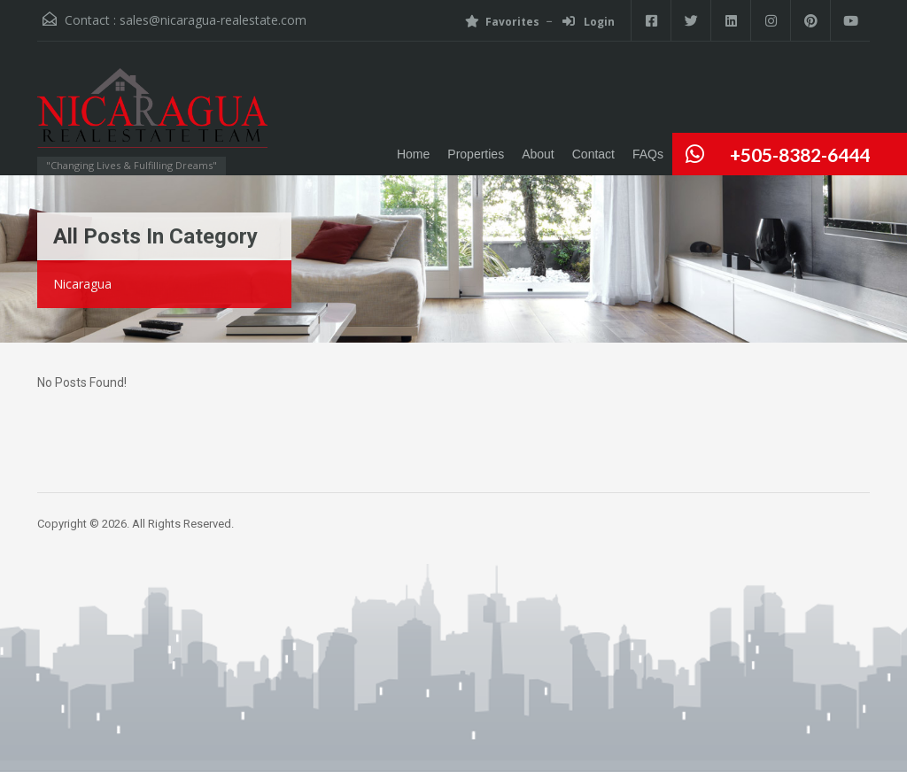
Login (588, 21)
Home (413, 154)
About (538, 154)
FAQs (647, 154)
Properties (475, 154)
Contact (593, 154)
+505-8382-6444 (800, 154)
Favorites (502, 21)
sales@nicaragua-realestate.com (213, 20)
